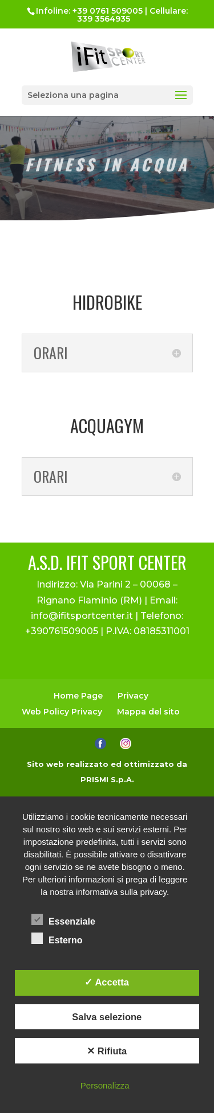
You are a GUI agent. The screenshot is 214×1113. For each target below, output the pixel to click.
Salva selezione (107, 1017)
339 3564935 (103, 19)
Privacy (133, 696)
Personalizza (105, 1085)
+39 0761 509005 (107, 11)
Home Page (78, 696)
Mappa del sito (148, 712)
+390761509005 (61, 631)
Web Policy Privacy (62, 712)
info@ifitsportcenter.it (82, 615)
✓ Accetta (106, 982)
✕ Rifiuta (107, 1051)
